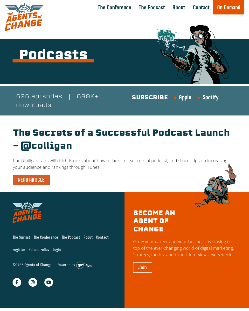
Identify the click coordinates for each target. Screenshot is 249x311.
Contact (201, 7)
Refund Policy (39, 249)
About (179, 7)
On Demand (228, 7)
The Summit (21, 237)
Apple (185, 97)
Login (57, 249)
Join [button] (142, 267)
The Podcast (152, 7)
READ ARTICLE (31, 180)
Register (19, 249)
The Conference (114, 7)
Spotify (211, 97)
